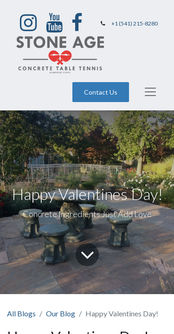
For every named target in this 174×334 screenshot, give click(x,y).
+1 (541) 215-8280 (134, 23)
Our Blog (60, 313)
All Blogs (21, 313)
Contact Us (100, 92)
